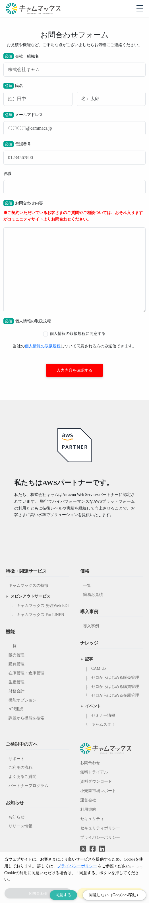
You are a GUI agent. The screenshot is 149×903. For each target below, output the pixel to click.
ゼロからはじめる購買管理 (115, 686)
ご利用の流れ (20, 767)
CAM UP (98, 668)
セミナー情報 (103, 715)
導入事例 (91, 626)
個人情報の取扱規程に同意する (74, 333)
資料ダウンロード (96, 781)
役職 (74, 183)
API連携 (16, 709)
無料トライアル (94, 772)
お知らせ (16, 817)
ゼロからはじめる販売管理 (115, 677)
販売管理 (16, 655)
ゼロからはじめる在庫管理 (115, 695)
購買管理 (16, 664)
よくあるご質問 (22, 776)
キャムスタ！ (103, 724)
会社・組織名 (74, 65)
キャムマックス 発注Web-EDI (43, 606)
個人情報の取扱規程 (43, 346)
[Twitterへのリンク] (83, 844)
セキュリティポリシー (100, 828)
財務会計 (16, 691)
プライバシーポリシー (100, 837)
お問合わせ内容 (74, 256)
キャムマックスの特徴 (28, 585)
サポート (16, 759)
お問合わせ (90, 763)
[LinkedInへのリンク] (102, 849)
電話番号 (74, 153)
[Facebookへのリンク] (93, 844)
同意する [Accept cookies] (63, 895)
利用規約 (88, 809)
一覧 (12, 646)
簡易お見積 (93, 594)
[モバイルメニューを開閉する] (139, 8)
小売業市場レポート (98, 791)
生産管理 (16, 682)
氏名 (74, 94)
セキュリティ (92, 819)
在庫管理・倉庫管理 (26, 673)
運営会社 (88, 800)
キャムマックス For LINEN (40, 615)
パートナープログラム (28, 786)
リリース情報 (20, 826)
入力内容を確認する (74, 370)
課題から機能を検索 (26, 718)
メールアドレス (74, 123)
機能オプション (22, 700)
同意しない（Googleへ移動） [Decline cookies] (114, 895)
